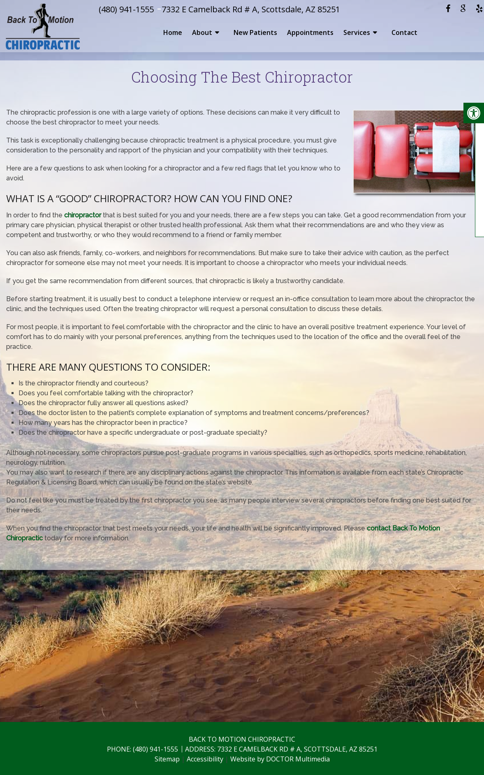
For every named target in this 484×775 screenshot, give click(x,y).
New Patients (255, 32)
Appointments (310, 32)
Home (172, 32)
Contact (404, 32)
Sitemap (167, 758)
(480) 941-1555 (126, 9)
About (202, 32)
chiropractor (82, 215)
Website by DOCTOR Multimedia (280, 758)
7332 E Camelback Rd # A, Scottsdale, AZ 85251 (251, 9)
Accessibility (205, 758)
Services (356, 32)
